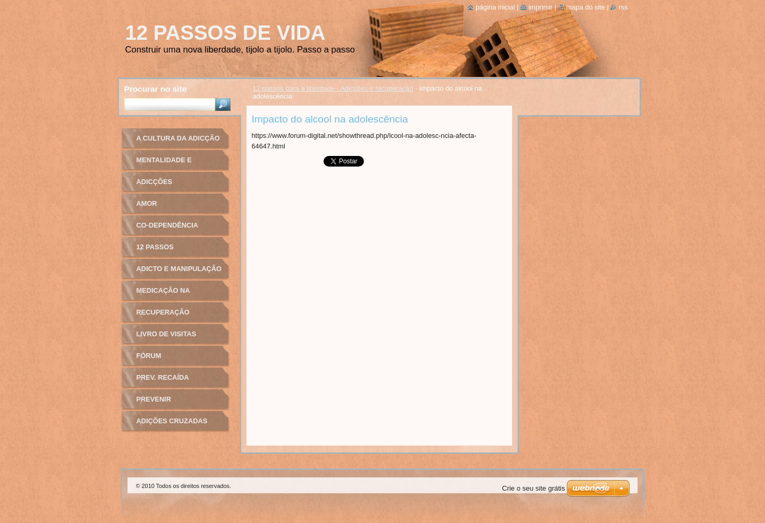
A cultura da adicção (178, 138)
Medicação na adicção (163, 294)
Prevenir (154, 399)
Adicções (155, 182)
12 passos (155, 247)
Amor (147, 203)
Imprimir (541, 7)
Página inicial (495, 7)
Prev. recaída (163, 377)
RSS (622, 7)
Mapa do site (585, 7)
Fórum (149, 356)
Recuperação (163, 312)
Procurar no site (155, 88)
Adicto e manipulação (179, 269)
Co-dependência (168, 225)
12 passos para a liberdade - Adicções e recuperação (333, 88)
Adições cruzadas (172, 421)
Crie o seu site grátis (533, 488)
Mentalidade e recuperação (164, 163)
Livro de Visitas (167, 334)
